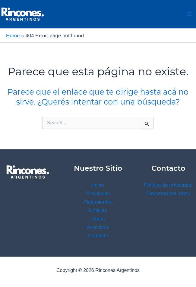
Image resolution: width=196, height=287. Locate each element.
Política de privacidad (168, 185)
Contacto (98, 236)
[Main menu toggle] (189, 14)
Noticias (98, 210)
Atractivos (98, 227)
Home (13, 36)
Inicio (98, 185)
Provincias (98, 193)
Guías (98, 219)
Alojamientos (97, 202)
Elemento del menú (168, 193)
